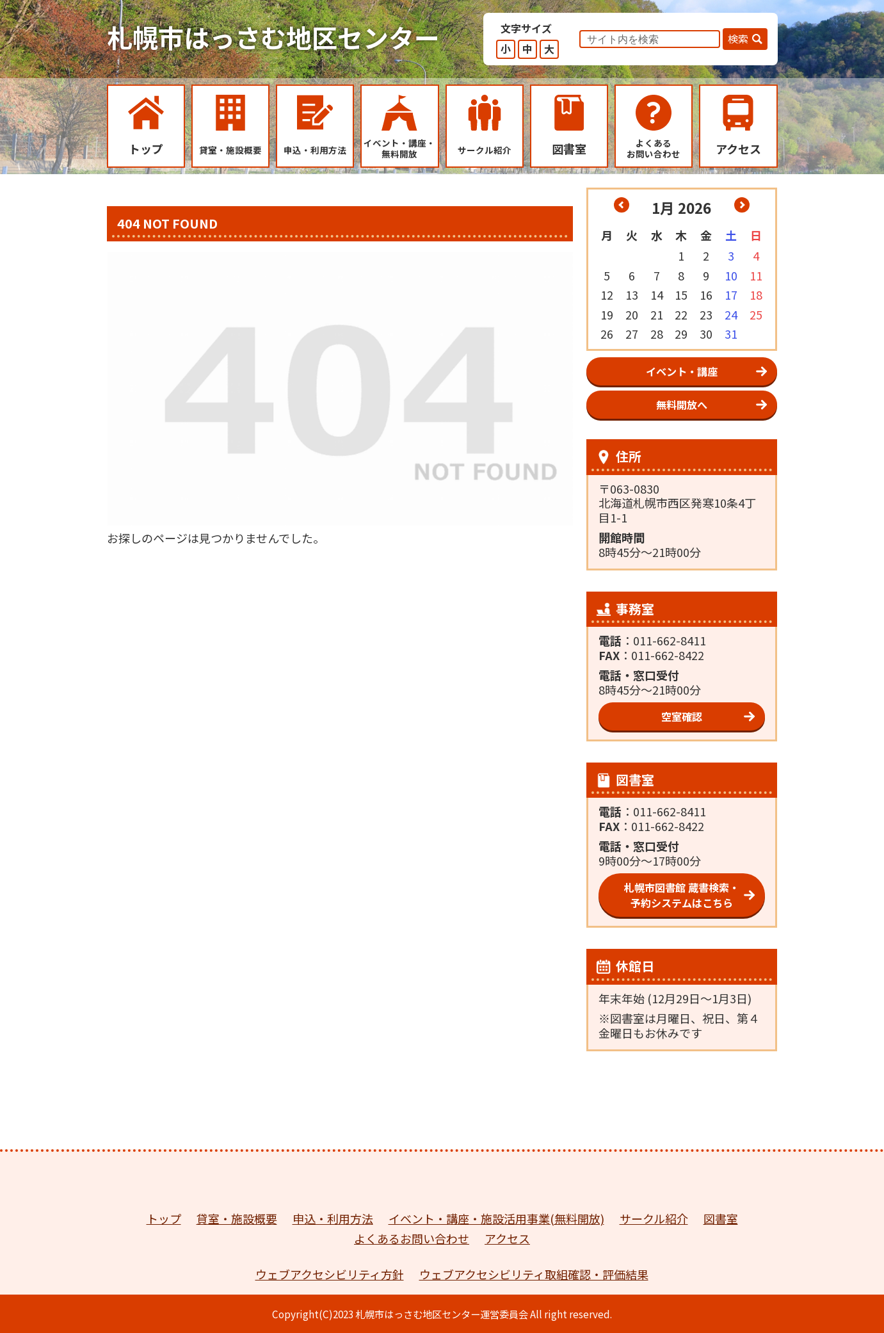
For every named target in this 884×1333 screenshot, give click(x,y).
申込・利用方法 (333, 1218)
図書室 (720, 1218)
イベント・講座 (682, 371)
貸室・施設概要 (237, 1218)
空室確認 (681, 716)
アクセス (507, 1238)
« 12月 (621, 205)
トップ (164, 1218)
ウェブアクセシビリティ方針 (329, 1274)
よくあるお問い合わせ (411, 1238)
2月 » (742, 205)
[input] (649, 39)
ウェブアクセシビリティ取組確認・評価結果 (533, 1274)
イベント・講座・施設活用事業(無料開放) (496, 1218)
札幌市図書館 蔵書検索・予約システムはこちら (681, 895)
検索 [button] (738, 38)
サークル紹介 (654, 1218)
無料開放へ (681, 404)
